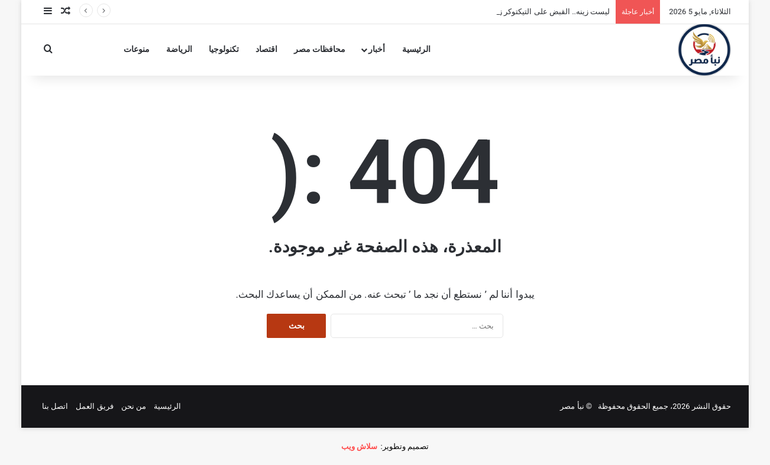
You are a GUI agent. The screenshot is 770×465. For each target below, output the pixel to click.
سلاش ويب (359, 446)
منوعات (137, 49)
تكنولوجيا (224, 49)
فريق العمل (94, 406)
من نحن (133, 406)
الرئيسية (416, 49)
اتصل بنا (55, 406)
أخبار (376, 49)
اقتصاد (266, 49)
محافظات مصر (320, 49)
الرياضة (179, 49)
